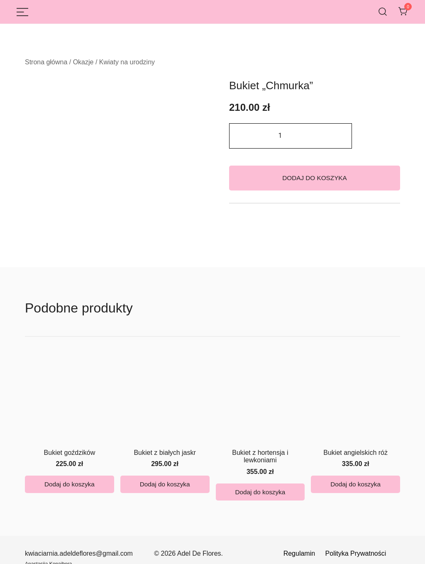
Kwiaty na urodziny (127, 62)
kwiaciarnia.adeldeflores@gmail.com (79, 506)
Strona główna (46, 62)
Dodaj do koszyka (315, 177)
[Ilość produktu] (291, 136)
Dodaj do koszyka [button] (69, 434)
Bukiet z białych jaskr (164, 399)
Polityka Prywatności (355, 506)
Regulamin (300, 506)
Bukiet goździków (69, 399)
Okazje (83, 62)
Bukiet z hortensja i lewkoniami (260, 403)
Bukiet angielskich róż (355, 399)
